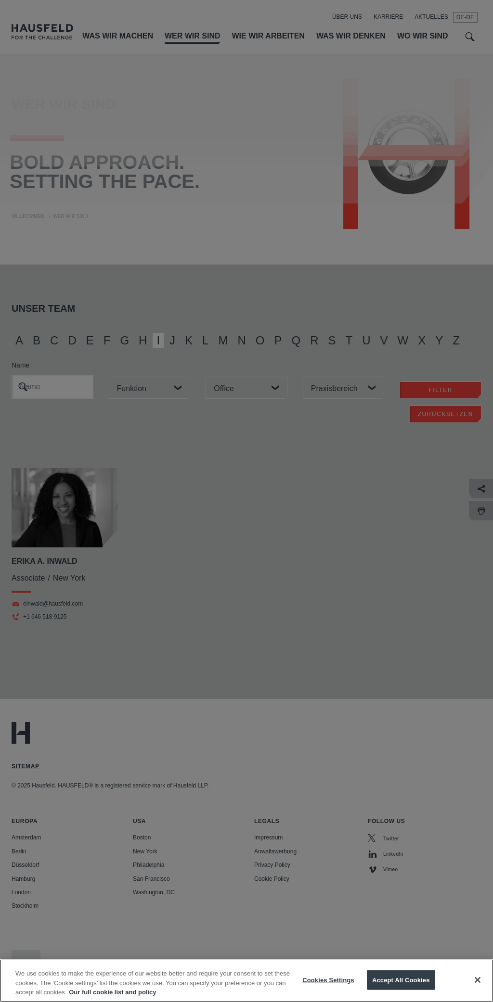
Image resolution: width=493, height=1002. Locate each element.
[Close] (477, 990)
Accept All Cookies (401, 990)
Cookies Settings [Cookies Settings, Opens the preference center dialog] (328, 990)
